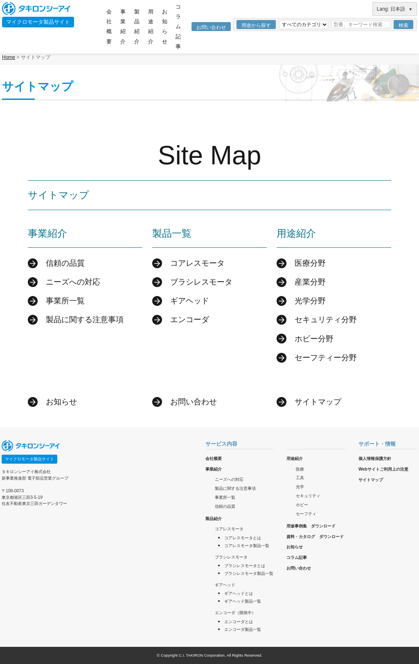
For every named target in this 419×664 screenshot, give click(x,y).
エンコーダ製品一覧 (242, 629)
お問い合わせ (211, 27)
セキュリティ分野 (326, 319)
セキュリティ (308, 496)
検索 (403, 25)
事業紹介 (123, 27)
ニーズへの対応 (73, 282)
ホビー (302, 504)
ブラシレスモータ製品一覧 (248, 573)
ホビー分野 (314, 338)
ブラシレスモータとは (244, 565)
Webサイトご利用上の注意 (383, 469)
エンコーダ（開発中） (235, 612)
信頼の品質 (65, 263)
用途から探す (256, 25)
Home (8, 57)
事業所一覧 (65, 300)
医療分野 (310, 263)
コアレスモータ (197, 263)
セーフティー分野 (326, 357)
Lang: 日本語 (394, 9)
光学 (300, 487)
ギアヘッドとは (238, 593)
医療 (300, 469)
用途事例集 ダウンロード (311, 526)
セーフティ (306, 513)
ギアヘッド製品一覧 (242, 601)
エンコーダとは (238, 621)
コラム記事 (178, 26)
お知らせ (164, 27)
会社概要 (109, 27)
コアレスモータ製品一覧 (246, 545)
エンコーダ (189, 319)
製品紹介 (137, 27)
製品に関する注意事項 (85, 319)
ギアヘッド (189, 300)
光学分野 (310, 300)
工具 (300, 478)
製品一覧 (171, 233)
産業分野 (310, 282)
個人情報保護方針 (374, 458)
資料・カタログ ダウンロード (315, 536)
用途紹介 (150, 27)
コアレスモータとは (242, 538)
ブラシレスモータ (201, 282)
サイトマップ (318, 401)
